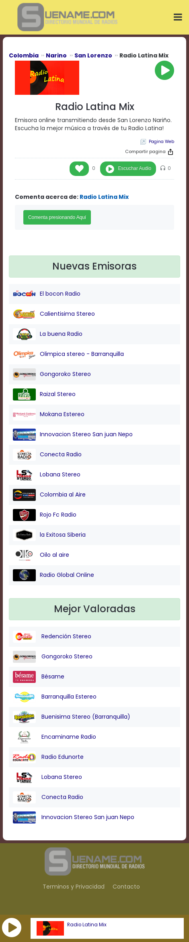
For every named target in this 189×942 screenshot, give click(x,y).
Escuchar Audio (134, 168)
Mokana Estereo (48, 415)
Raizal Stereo (44, 394)
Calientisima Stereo (54, 314)
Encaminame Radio (54, 737)
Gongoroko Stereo (52, 374)
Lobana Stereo (46, 475)
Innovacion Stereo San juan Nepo (73, 435)
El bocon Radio (46, 294)
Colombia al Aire (49, 495)
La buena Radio (47, 334)
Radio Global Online (53, 575)
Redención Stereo (52, 637)
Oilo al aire (41, 555)
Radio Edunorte (48, 757)
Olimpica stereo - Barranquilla (68, 354)
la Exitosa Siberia (49, 535)
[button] (11, 927)
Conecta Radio (47, 455)
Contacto (126, 887)
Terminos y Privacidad (74, 887)
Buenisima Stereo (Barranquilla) (71, 717)
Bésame (38, 677)
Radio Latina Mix (87, 925)
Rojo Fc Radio (44, 515)
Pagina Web (161, 142)
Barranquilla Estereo (55, 697)
